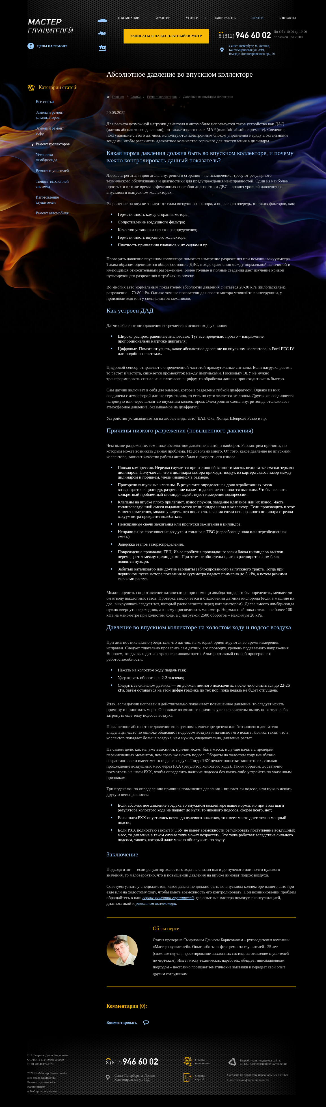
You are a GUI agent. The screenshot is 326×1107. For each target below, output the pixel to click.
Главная (118, 96)
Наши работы (224, 18)
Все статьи (45, 102)
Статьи (257, 18)
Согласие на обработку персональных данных (257, 1074)
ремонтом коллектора (156, 903)
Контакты (287, 18)
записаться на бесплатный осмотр (166, 36)
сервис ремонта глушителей (168, 897)
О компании (128, 18)
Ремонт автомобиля (52, 213)
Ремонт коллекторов (53, 144)
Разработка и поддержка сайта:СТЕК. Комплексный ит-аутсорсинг (263, 1062)
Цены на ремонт (52, 46)
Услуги (192, 18)
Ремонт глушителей (52, 171)
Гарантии (162, 18)
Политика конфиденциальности (248, 1080)
